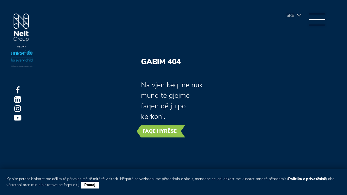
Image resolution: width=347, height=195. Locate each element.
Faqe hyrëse (160, 131)
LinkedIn (18, 99)
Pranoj (89, 185)
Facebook (18, 90)
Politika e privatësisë (307, 178)
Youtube (18, 118)
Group (21, 28)
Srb (290, 15)
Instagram (18, 109)
